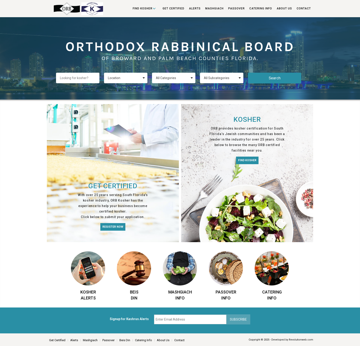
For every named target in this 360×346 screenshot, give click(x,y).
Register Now (112, 226)
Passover (236, 8)
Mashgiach (214, 8)
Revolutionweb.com (301, 339)
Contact (304, 8)
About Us (284, 8)
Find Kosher (142, 8)
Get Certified (173, 8)
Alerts (195, 8)
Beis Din (124, 340)
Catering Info (260, 8)
